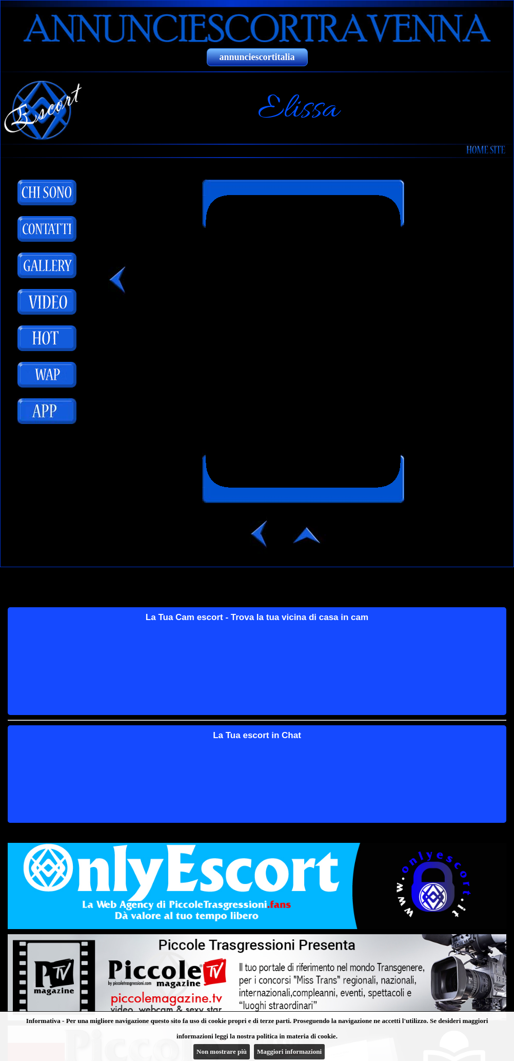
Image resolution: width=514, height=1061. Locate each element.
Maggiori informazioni (289, 1051)
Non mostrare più (221, 1051)
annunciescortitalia (257, 57)
